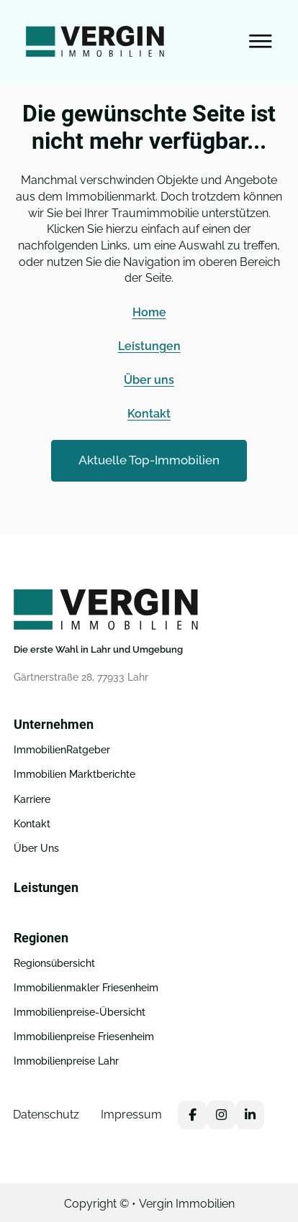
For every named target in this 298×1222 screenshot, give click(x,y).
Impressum (131, 1114)
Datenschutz (46, 1114)
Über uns (149, 380)
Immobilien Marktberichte (74, 774)
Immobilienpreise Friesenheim (84, 1036)
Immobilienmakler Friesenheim (86, 987)
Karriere (32, 799)
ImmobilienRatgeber (62, 749)
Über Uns (36, 848)
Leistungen (149, 346)
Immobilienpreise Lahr (66, 1061)
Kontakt (149, 414)
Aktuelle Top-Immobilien (149, 460)
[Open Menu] (260, 42)
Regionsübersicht (54, 963)
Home (149, 312)
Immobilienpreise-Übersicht (79, 1012)
